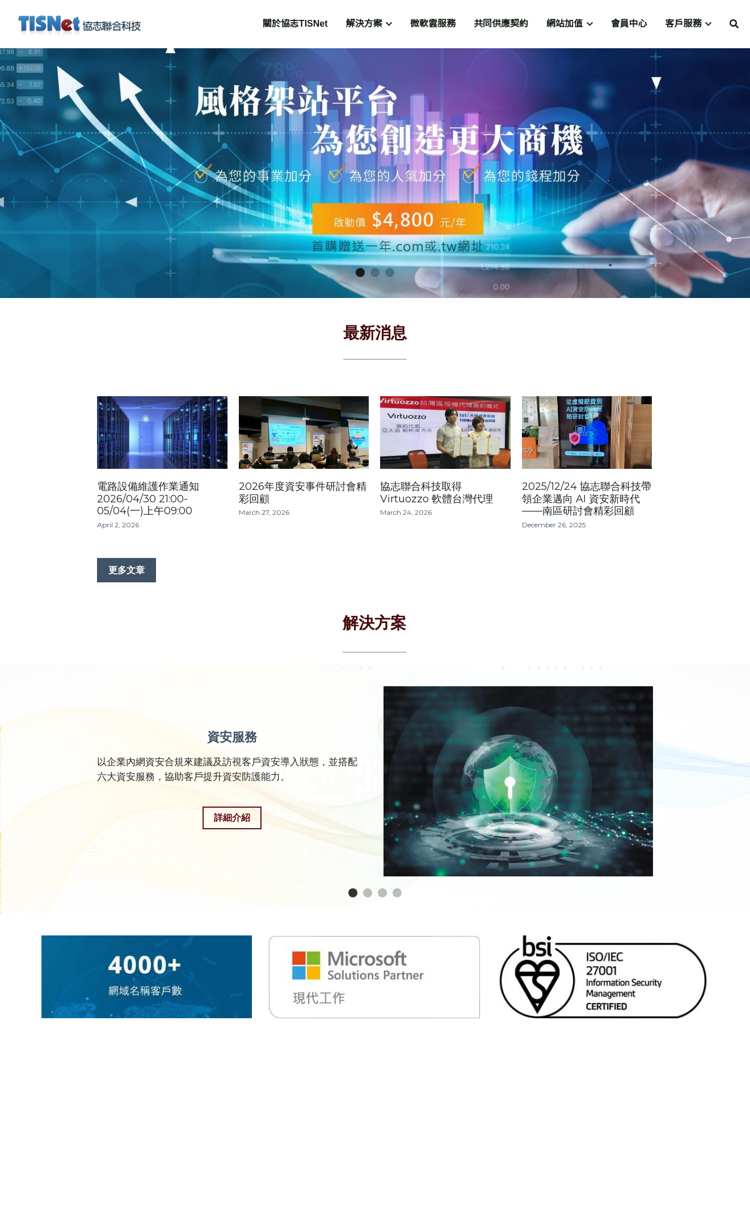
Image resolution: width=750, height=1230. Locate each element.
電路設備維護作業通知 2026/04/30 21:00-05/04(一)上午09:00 (148, 499)
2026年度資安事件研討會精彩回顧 (302, 493)
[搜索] (734, 24)
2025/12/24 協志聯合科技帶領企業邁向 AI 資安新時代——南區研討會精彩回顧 (586, 499)
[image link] (79, 23)
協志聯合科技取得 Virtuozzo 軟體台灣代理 (436, 493)
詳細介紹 (232, 817)
